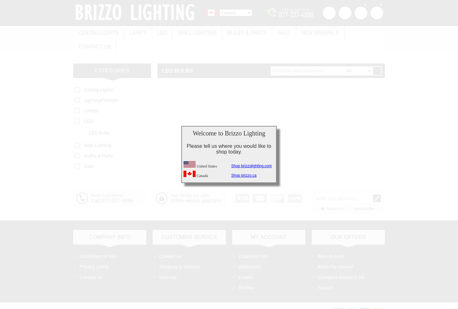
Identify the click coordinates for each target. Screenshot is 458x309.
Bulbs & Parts (243, 32)
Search (325, 272)
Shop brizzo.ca (243, 175)
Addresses (250, 251)
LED (160, 32)
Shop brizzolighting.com (251, 166)
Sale (279, 32)
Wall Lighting (194, 32)
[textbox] (321, 56)
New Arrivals (315, 32)
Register (329, 13)
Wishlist (247, 272)
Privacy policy (94, 251)
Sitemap (168, 262)
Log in (345, 13)
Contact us (360, 32)
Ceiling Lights (98, 32)
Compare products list (341, 262)
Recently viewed (335, 251)
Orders (246, 262)
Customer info (253, 241)
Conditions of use (98, 241)
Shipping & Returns (179, 251)
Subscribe (335, 194)
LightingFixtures (101, 85)
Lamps (136, 32)
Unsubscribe (364, 194)
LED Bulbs (99, 118)
